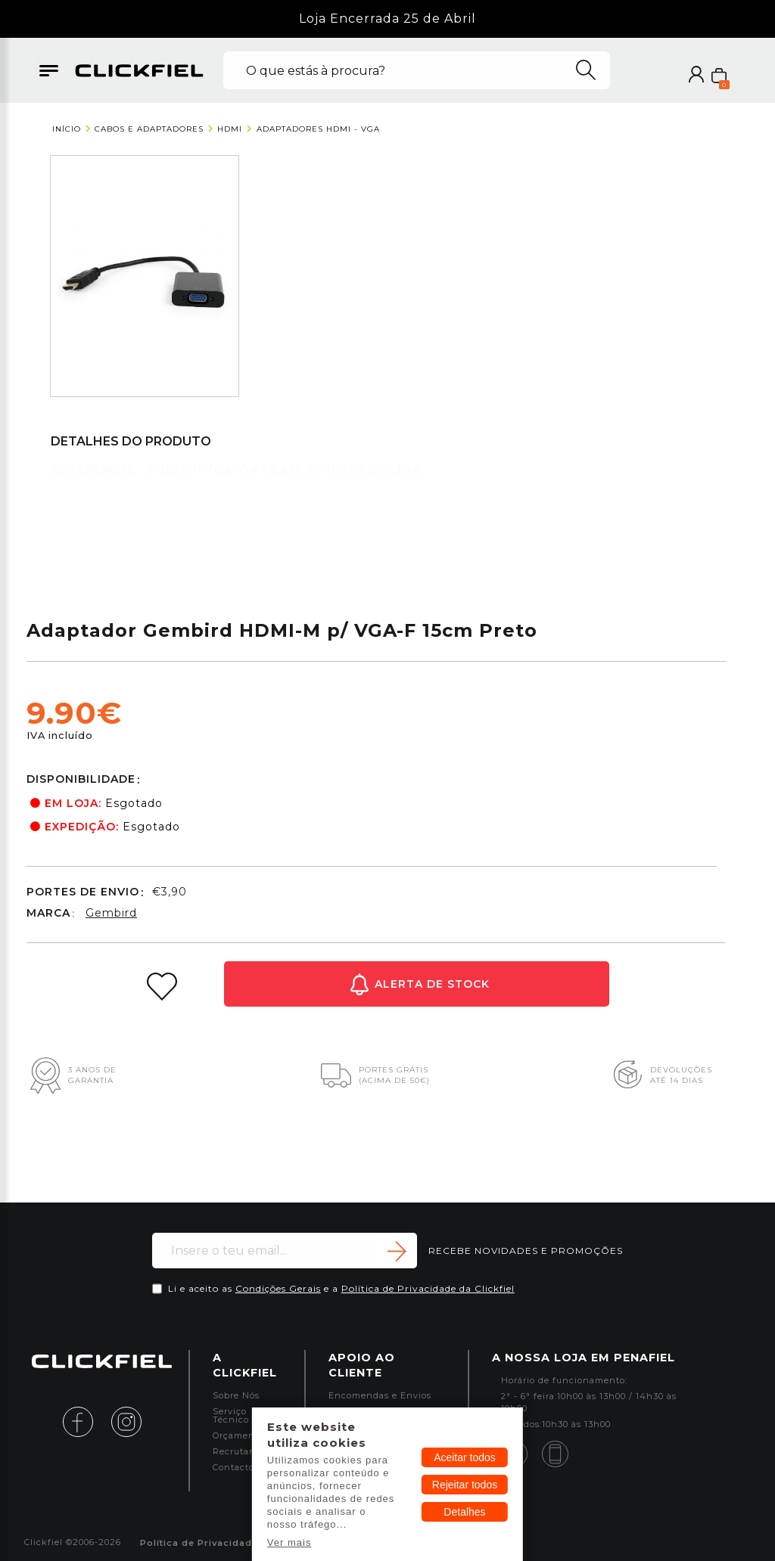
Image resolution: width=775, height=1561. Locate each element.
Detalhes (464, 1512)
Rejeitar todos (464, 1485)
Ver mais (289, 1542)
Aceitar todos (465, 1457)
